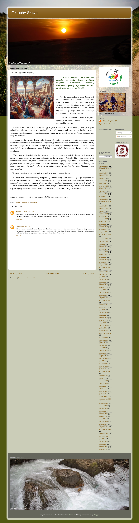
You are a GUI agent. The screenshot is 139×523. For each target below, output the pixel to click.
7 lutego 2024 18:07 (25, 226)
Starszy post (88, 273)
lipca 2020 (102, 343)
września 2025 (103, 173)
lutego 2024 (103, 224)
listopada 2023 (103, 232)
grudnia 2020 (103, 328)
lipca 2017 (102, 378)
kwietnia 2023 (103, 252)
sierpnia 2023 (103, 241)
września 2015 (103, 434)
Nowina (18, 211)
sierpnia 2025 (103, 175)
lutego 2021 (103, 323)
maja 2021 (102, 315)
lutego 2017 (103, 388)
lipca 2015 (102, 439)
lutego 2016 (103, 419)
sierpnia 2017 (103, 375)
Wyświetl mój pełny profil (107, 124)
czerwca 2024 (103, 214)
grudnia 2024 (103, 196)
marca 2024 (103, 221)
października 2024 (105, 201)
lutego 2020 (103, 356)
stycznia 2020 (103, 358)
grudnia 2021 (103, 295)
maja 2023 (102, 249)
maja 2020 (102, 348)
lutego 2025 (103, 191)
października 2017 (105, 371)
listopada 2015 (103, 427)
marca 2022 (103, 287)
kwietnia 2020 (103, 350)
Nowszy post (16, 273)
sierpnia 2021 (103, 307)
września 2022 (103, 272)
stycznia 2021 (103, 325)
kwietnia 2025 (103, 186)
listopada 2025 (103, 166)
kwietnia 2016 (103, 414)
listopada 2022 (103, 265)
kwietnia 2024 (103, 219)
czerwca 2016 (103, 408)
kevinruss (72, 515)
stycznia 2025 (103, 194)
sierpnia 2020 (103, 340)
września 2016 (103, 403)
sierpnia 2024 (103, 208)
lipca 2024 (102, 211)
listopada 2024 (103, 199)
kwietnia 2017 (103, 383)
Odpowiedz (19, 219)
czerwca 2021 (103, 312)
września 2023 (103, 239)
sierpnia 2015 (103, 436)
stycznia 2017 (103, 391)
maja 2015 (102, 444)
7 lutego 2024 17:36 (28, 211)
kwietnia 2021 (103, 317)
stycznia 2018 (103, 366)
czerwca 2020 (103, 345)
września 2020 (103, 337)
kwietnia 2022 (103, 285)
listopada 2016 (103, 396)
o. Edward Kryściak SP (109, 121)
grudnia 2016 (103, 394)
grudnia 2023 (103, 229)
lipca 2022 (102, 277)
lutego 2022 (103, 290)
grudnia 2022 (103, 262)
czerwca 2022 (103, 279)
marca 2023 (103, 254)
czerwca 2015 (103, 441)
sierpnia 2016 (103, 406)
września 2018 (103, 363)
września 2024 (103, 206)
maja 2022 (102, 282)
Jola (17, 226)
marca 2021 (103, 320)
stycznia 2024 (103, 227)
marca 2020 (103, 353)
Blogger (96, 515)
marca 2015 (103, 449)
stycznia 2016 (103, 421)
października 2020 (105, 333)
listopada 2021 (103, 298)
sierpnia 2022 (103, 274)
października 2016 (105, 399)
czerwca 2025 (103, 181)
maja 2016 (102, 411)
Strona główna (52, 273)
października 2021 (105, 300)
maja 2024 (102, 216)
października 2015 (105, 429)
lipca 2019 (102, 361)
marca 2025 (103, 188)
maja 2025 (102, 183)
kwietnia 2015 (103, 447)
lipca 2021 (102, 310)
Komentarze (121, 136)
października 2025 (105, 168)
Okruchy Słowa (24, 13)
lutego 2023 (103, 257)
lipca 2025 (102, 178)
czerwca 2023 (103, 246)
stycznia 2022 (103, 292)
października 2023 (105, 234)
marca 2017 (103, 386)
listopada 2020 (103, 330)
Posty (119, 132)
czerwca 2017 (103, 381)
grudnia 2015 (103, 424)
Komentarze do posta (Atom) (27, 278)
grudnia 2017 (103, 369)
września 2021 (103, 304)
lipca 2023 (102, 244)
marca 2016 (103, 416)
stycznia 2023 (103, 259)
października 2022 (105, 267)
